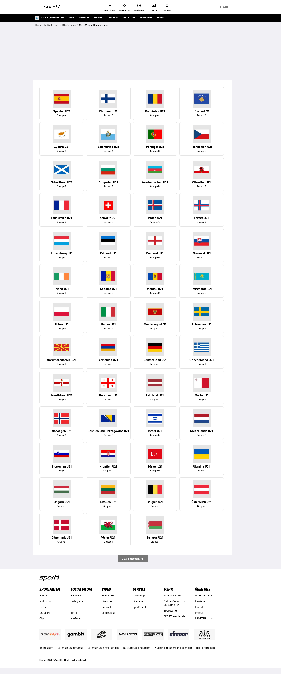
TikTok (74, 612)
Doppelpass (108, 612)
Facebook (76, 595)
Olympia (44, 618)
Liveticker (138, 601)
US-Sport (44, 612)
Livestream (108, 601)
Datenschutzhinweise (70, 647)
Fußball (43, 595)
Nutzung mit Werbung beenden (173, 647)
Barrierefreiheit (205, 647)
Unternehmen (203, 595)
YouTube (76, 618)
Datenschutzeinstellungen (103, 647)
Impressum (46, 647)
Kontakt (199, 607)
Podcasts (107, 607)
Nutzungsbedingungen (136, 647)
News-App (139, 595)
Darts (42, 607)
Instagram (77, 601)
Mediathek (108, 595)
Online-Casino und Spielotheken (174, 603)
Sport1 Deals (140, 607)
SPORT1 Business (205, 618)
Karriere (200, 601)
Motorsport (46, 601)
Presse (199, 612)
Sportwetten (171, 610)
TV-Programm (172, 595)
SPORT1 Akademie (174, 616)
